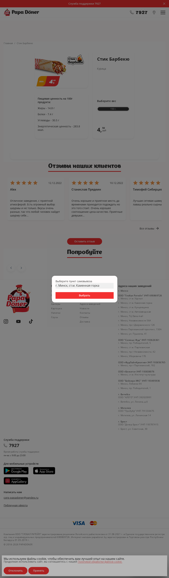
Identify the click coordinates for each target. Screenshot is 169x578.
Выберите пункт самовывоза (74, 281)
